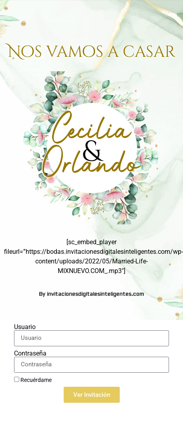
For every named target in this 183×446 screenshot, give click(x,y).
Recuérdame (33, 380)
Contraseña (30, 353)
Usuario (25, 327)
